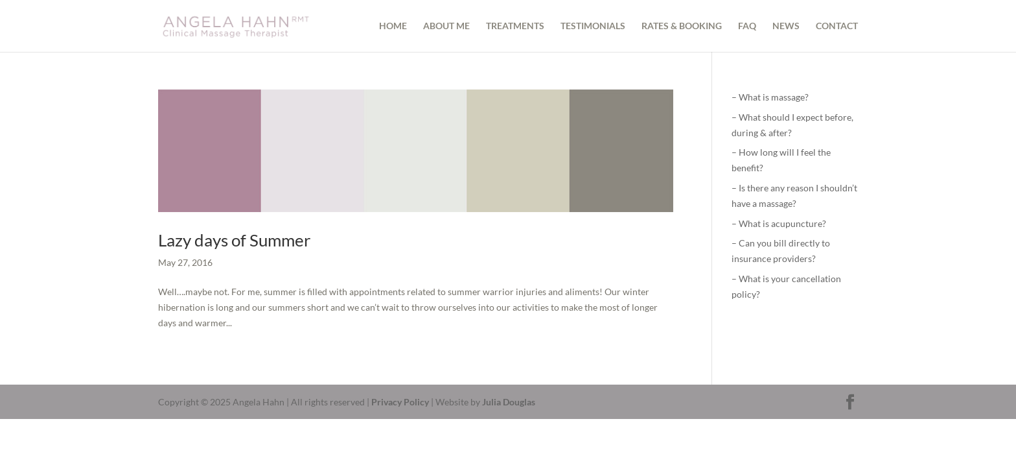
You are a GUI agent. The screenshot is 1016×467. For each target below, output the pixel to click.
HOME (393, 26)
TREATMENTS (515, 26)
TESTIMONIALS (592, 26)
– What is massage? (770, 96)
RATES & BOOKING (681, 26)
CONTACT (837, 26)
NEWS (786, 26)
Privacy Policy (400, 401)
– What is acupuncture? (779, 223)
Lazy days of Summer (234, 240)
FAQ (747, 26)
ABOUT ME (446, 26)
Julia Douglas (508, 401)
